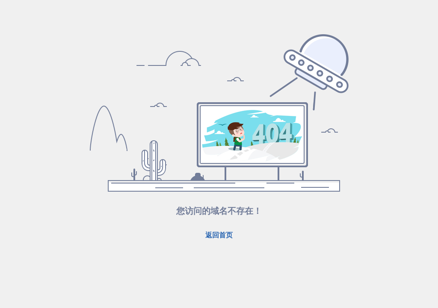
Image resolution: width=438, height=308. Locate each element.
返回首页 (219, 235)
